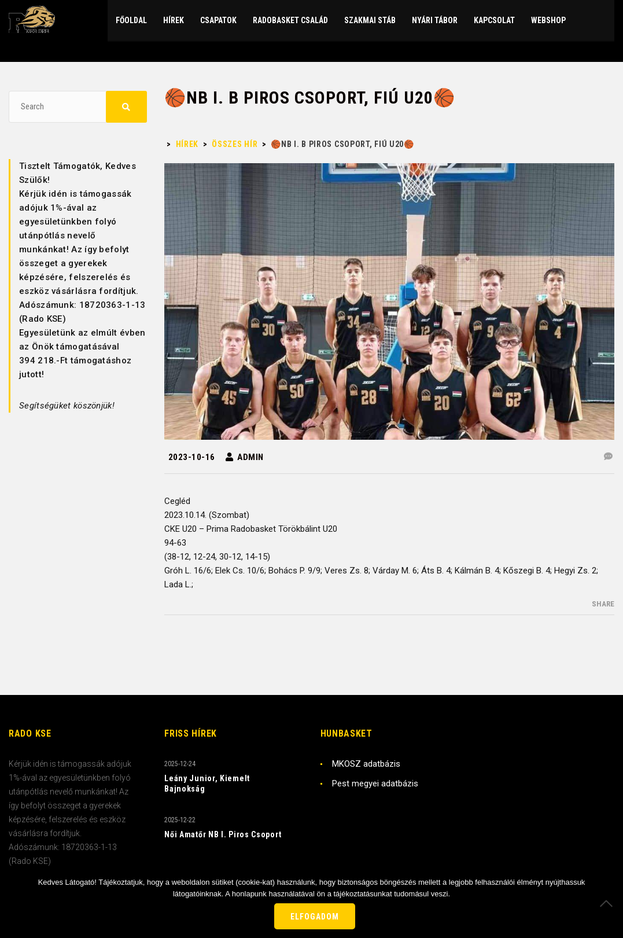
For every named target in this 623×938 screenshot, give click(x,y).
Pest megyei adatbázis (375, 783)
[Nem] (608, 903)
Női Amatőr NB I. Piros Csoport (222, 834)
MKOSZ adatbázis (366, 764)
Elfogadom (314, 916)
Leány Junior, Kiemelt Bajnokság (207, 783)
